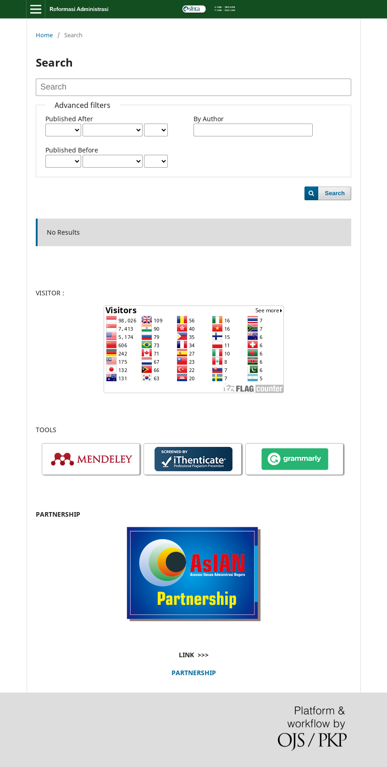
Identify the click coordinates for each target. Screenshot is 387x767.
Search (335, 193)
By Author (209, 118)
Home (44, 35)
